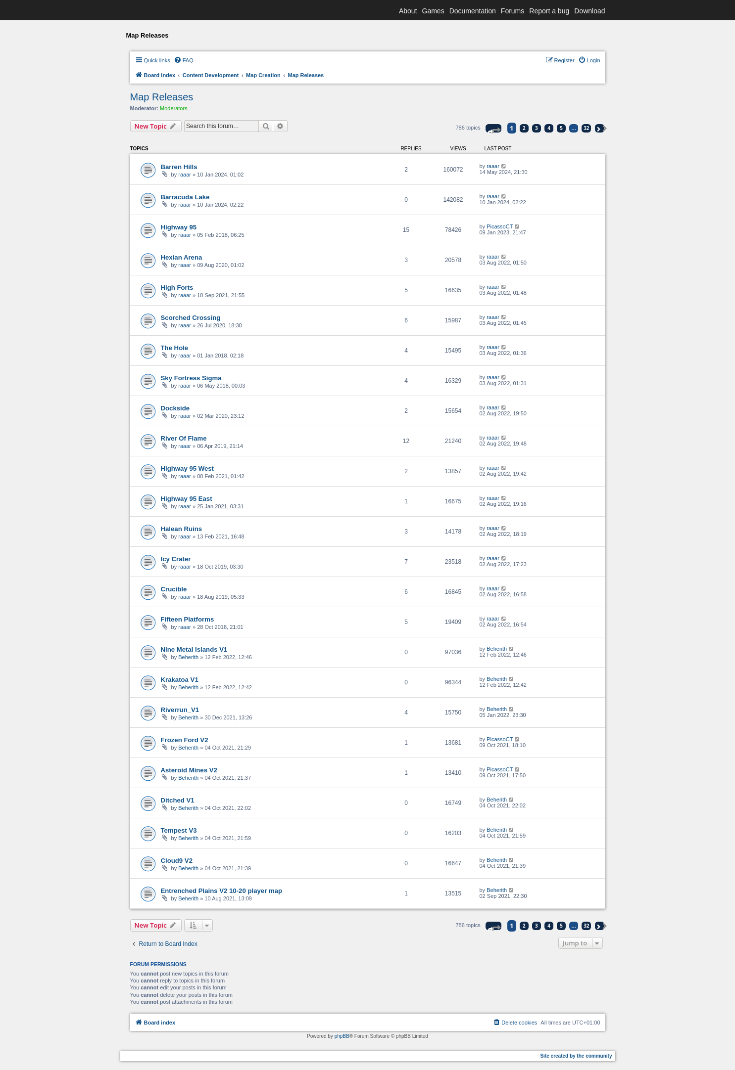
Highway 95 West (187, 468)
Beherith (188, 657)
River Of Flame (184, 438)
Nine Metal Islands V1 (194, 649)
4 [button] (548, 128)
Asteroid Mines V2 (189, 770)
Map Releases (162, 96)
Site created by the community (576, 1056)
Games (433, 11)
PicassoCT (500, 226)
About (408, 11)
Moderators (174, 108)
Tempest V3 (179, 830)
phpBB (342, 1036)
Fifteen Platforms (187, 619)
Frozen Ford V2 (184, 740)
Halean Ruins (181, 529)
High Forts (177, 287)
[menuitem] (184, 60)
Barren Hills (179, 167)
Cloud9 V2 (177, 860)
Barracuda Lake (185, 197)
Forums (512, 11)
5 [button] (561, 128)
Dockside (175, 408)
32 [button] (586, 128)
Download (589, 11)
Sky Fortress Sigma (191, 378)
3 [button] (536, 128)
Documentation (472, 11)
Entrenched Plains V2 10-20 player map (222, 890)
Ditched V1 (178, 800)
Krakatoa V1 (179, 679)
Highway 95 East (186, 498)
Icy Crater (176, 559)
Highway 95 (179, 227)
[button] (493, 128)
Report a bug (549, 11)
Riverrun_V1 (180, 709)
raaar (184, 175)
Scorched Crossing (191, 317)
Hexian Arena (181, 257)
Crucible (174, 589)
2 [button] (524, 128)
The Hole (175, 348)
